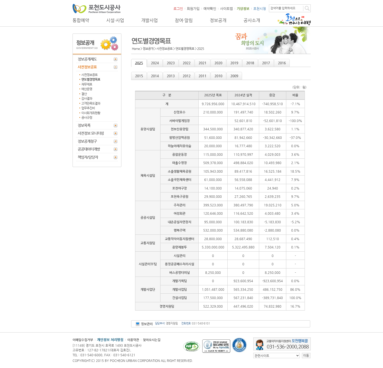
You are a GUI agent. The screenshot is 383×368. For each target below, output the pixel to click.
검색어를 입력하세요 (282, 8)
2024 (155, 63)
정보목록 (84, 125)
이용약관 (133, 340)
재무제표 (86, 84)
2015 (139, 76)
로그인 (178, 9)
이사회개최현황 (90, 113)
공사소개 (252, 20)
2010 (218, 76)
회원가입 (193, 9)
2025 (139, 63)
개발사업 (149, 20)
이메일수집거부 (83, 340)
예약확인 (209, 9)
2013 (171, 76)
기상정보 (243, 9)
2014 (155, 76)
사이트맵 (226, 9)
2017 (266, 63)
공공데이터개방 (89, 149)
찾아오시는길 (151, 340)
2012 (187, 76)
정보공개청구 (87, 141)
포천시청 (259, 9)
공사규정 (86, 117)
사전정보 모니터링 (91, 133)
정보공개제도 (87, 59)
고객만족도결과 (90, 103)
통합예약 (81, 20)
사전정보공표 (87, 67)
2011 (202, 76)
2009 (234, 76)
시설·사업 (115, 20)
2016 (282, 63)
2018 (250, 63)
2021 (202, 63)
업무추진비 (88, 108)
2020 (218, 63)
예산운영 (86, 89)
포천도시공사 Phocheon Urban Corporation (96, 8)
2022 (187, 63)
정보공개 (218, 20)
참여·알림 (184, 20)
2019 (234, 63)
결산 (84, 94)
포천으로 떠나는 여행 (294, 19)
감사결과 (86, 98)
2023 (171, 63)
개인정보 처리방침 (110, 340)
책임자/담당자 (88, 157)
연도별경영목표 (90, 79)
